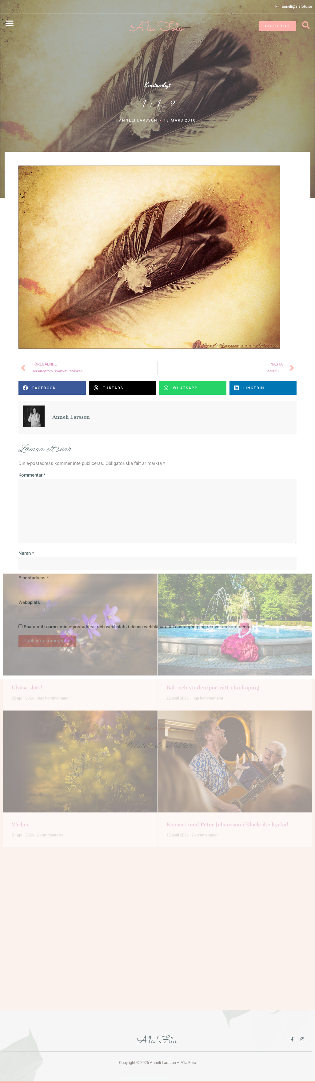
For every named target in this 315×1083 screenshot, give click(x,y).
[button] (9, 23)
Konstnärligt (157, 85)
